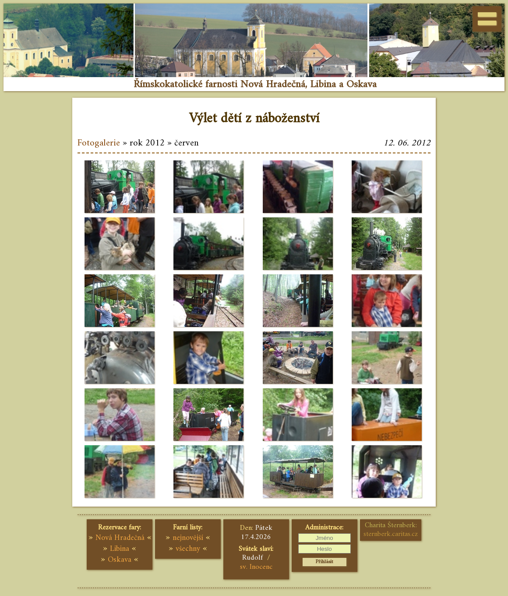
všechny (188, 549)
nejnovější (188, 538)
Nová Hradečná (120, 538)
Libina (119, 549)
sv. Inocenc (256, 567)
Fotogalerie (99, 143)
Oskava (119, 560)
